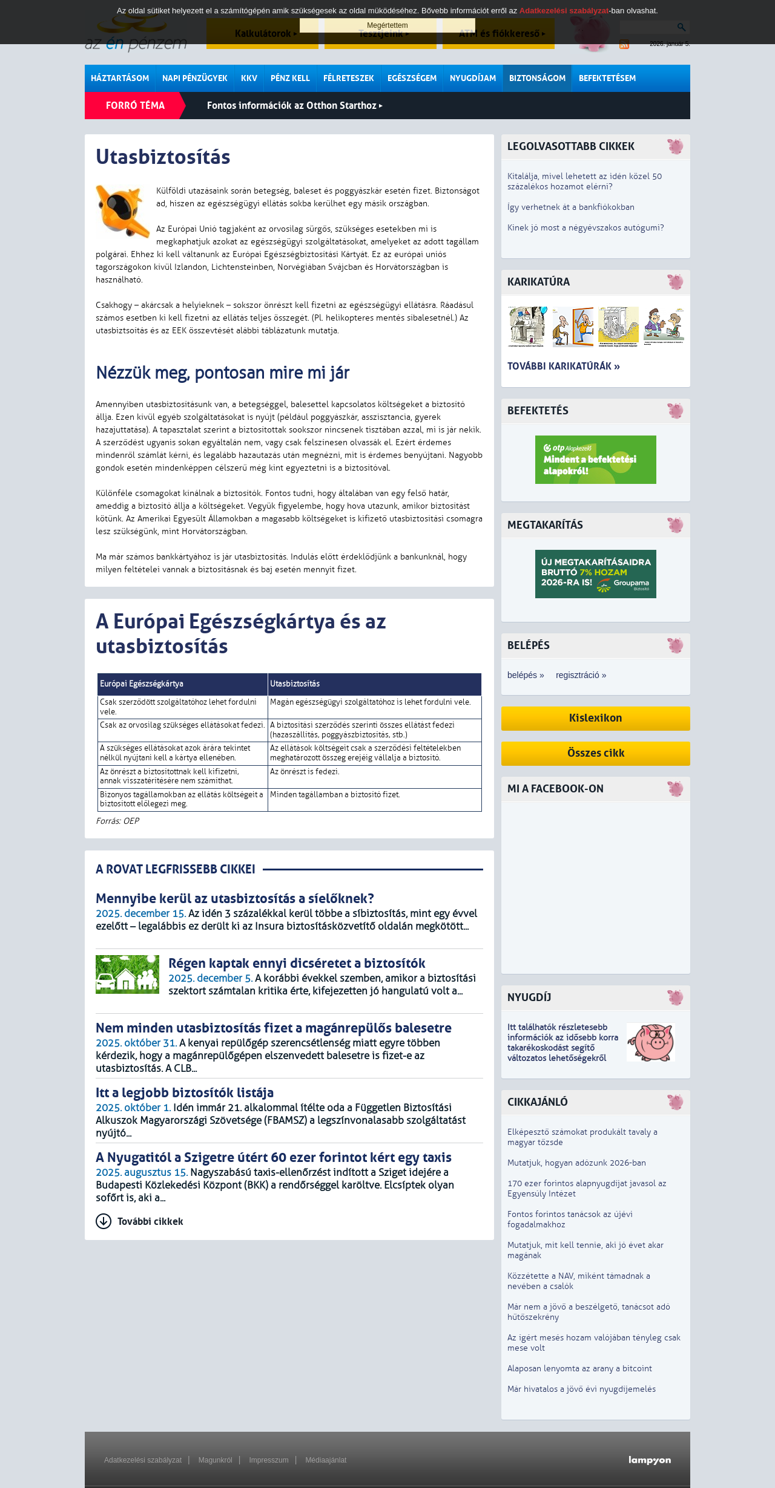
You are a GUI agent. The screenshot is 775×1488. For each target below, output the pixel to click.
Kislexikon (595, 718)
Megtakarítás (545, 525)
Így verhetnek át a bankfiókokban (571, 207)
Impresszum (268, 1460)
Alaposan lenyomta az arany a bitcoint (579, 1368)
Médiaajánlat (325, 1460)
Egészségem (412, 78)
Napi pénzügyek (195, 78)
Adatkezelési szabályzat (143, 1460)
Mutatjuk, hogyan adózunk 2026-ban (576, 1163)
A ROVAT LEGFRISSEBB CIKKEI (176, 869)
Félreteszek (348, 78)
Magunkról (215, 1460)
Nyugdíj (529, 997)
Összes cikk (596, 753)
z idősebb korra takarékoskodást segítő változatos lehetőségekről (562, 1048)
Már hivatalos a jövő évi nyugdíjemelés (581, 1389)
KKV (249, 78)
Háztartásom (120, 78)
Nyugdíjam (473, 78)
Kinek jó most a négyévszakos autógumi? (585, 228)
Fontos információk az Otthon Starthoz (295, 105)
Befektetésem (607, 78)
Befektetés (538, 411)
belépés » (525, 675)
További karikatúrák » (563, 366)
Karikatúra (538, 282)
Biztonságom (537, 78)
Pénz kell (290, 78)
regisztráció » (581, 675)
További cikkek (150, 1221)
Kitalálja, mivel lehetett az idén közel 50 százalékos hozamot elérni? (584, 181)
